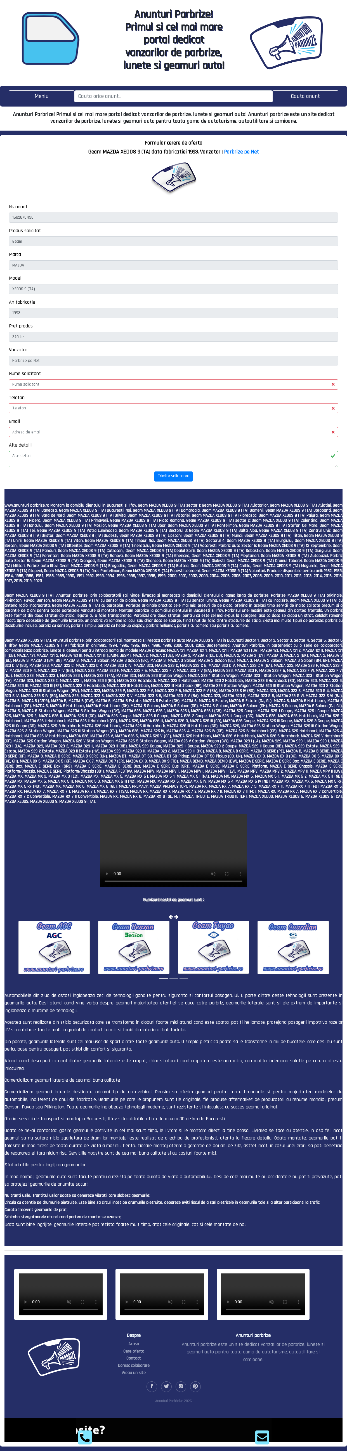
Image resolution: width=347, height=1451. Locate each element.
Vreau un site (134, 1373)
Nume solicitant (25, 373)
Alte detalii (20, 445)
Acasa (133, 1344)
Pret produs (21, 326)
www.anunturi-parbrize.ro (26, 505)
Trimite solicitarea (173, 476)
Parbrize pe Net (241, 151)
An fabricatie (22, 302)
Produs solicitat (25, 230)
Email (14, 421)
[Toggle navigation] (42, 96)
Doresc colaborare (134, 1366)
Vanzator (18, 349)
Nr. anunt (18, 207)
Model (15, 278)
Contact (133, 1358)
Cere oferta (133, 1351)
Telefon (17, 397)
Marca (15, 254)
